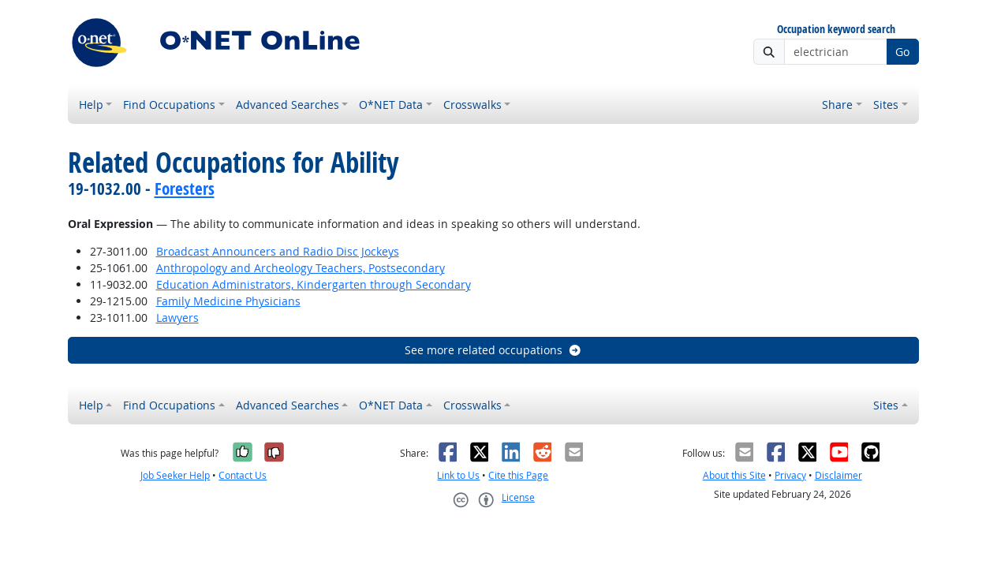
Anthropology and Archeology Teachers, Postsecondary (300, 267)
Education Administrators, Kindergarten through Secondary (313, 284)
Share (837, 104)
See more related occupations (493, 349)
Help (91, 104)
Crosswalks (472, 104)
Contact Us (242, 475)
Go (902, 51)
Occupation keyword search (836, 29)
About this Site (734, 475)
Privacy (790, 475)
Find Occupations (169, 104)
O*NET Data (391, 104)
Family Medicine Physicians (228, 300)
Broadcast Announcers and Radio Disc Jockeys (277, 251)
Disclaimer (838, 475)
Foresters (185, 189)
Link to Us (458, 475)
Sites (885, 104)
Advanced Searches (287, 104)
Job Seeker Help (175, 475)
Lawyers (177, 317)
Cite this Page (518, 475)
